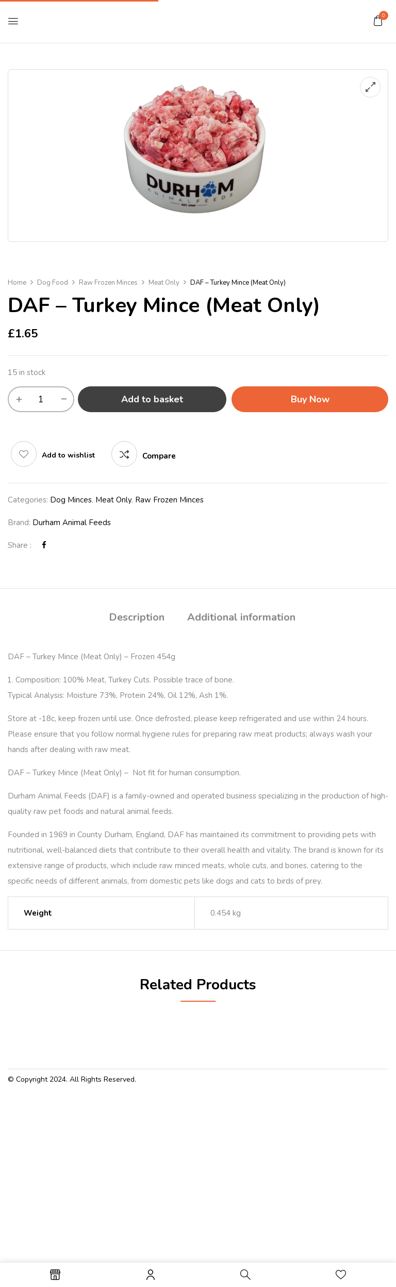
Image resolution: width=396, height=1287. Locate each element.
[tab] (136, 618)
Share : (19, 545)
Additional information (241, 617)
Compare (159, 456)
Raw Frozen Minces (108, 282)
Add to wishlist (68, 455)
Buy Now (310, 399)
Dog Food (52, 282)
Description (136, 617)
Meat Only (163, 282)
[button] (378, 20)
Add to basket (152, 399)
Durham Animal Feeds (71, 522)
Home (17, 282)
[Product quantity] (41, 399)
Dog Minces (71, 500)
